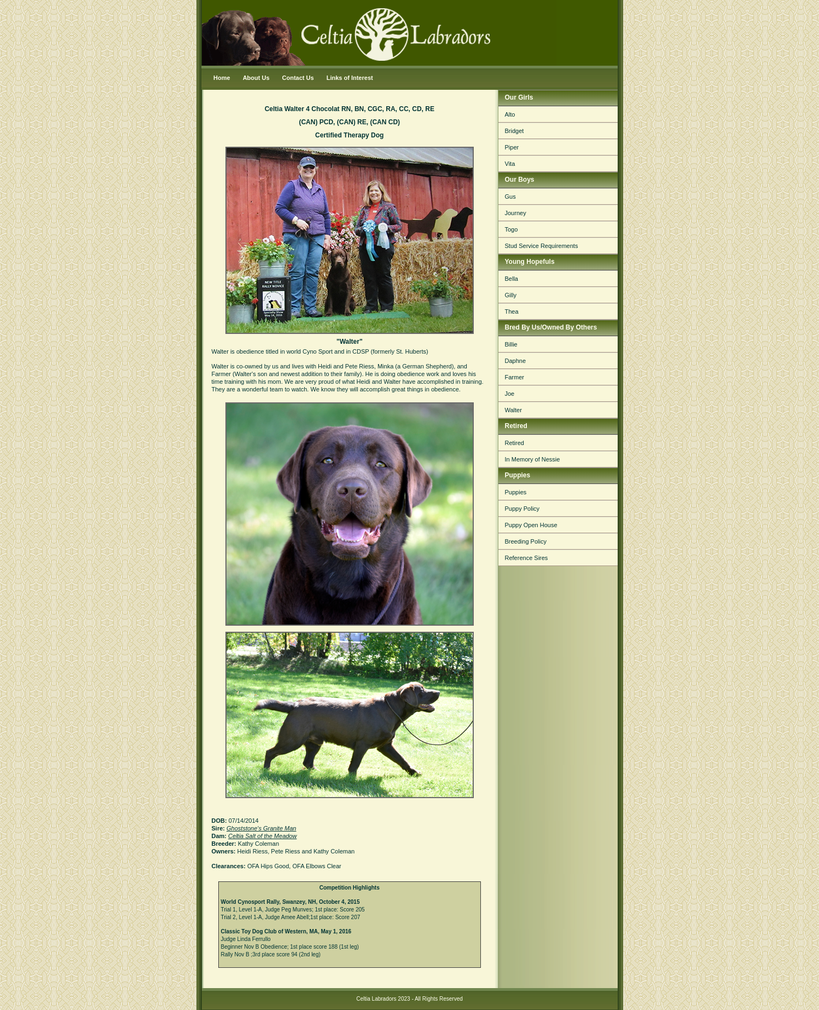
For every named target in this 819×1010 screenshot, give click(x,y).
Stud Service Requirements (541, 246)
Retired (514, 443)
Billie (511, 344)
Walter (513, 410)
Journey (515, 213)
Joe (510, 393)
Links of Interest (350, 77)
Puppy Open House (531, 525)
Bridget (514, 131)
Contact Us (298, 77)
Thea (512, 311)
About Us (256, 77)
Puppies (516, 492)
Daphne (515, 360)
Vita (510, 163)
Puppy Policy (522, 508)
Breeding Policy (526, 541)
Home (221, 77)
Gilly (510, 295)
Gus (510, 196)
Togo (511, 229)
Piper (512, 147)
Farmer (514, 377)
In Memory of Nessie (532, 459)
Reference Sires (526, 558)
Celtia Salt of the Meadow (262, 836)
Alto (510, 114)
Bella (511, 278)
